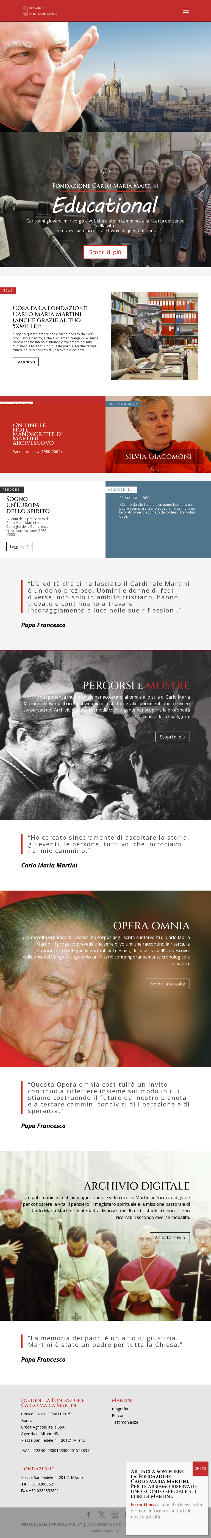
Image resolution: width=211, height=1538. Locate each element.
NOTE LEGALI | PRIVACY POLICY (52, 1524)
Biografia (120, 1408)
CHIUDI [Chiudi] (200, 1468)
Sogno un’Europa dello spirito (28, 505)
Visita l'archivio (169, 1237)
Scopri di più (105, 252)
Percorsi (12, 489)
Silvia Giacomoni (158, 457)
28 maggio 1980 (134, 498)
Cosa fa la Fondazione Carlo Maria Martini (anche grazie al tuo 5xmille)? (50, 317)
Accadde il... (121, 489)
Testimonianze (123, 404)
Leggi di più (25, 361)
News (8, 290)
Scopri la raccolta (167, 984)
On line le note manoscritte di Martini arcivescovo (38, 434)
